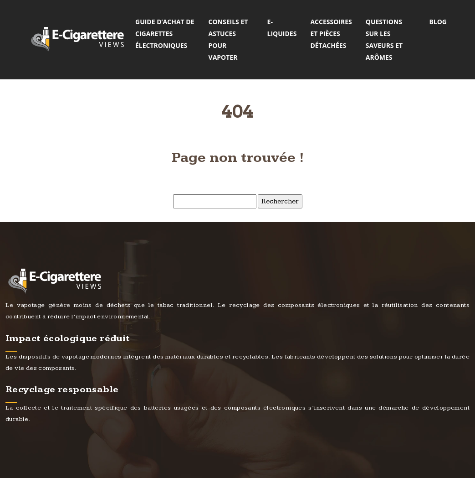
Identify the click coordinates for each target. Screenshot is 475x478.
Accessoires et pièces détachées (331, 33)
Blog (438, 21)
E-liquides (282, 27)
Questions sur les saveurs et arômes (384, 39)
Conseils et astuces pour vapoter (228, 39)
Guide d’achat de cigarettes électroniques (164, 33)
